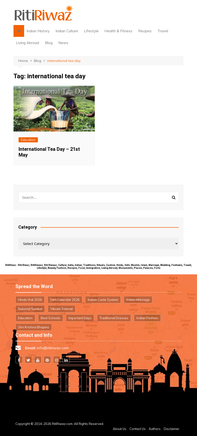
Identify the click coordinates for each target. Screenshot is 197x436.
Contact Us (137, 429)
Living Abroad (27, 42)
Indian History (38, 31)
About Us (119, 429)
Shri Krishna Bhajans (33, 327)
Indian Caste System (103, 300)
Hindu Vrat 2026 (30, 300)
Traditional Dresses (114, 318)
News (63, 42)
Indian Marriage (138, 300)
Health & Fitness (118, 31)
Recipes (145, 31)
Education (28, 140)
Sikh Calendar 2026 (65, 300)
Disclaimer (171, 429)
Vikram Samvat (61, 309)
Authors (155, 429)
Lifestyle (91, 31)
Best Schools (50, 318)
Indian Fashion (147, 318)
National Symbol (30, 309)
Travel (162, 31)
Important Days (79, 318)
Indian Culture (66, 31)
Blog (49, 42)
